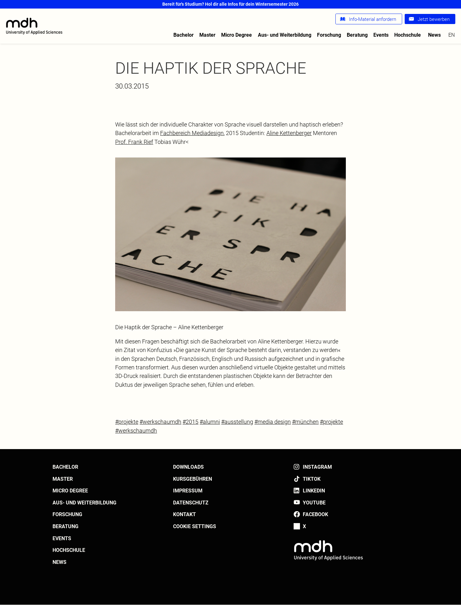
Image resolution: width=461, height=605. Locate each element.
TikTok (312, 479)
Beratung (357, 35)
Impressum (187, 491)
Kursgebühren (192, 479)
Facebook (315, 514)
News (434, 35)
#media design (272, 421)
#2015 (190, 421)
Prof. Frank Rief (134, 142)
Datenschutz (191, 503)
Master (207, 35)
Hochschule (407, 35)
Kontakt (184, 514)
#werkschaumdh (160, 421)
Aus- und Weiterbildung (284, 35)
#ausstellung (237, 421)
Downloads (188, 467)
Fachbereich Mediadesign (192, 133)
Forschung (329, 35)
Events (381, 35)
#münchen (305, 421)
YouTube (314, 503)
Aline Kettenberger (289, 133)
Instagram (317, 467)
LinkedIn (314, 491)
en (451, 35)
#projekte (126, 421)
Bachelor (183, 35)
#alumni (210, 421)
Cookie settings (194, 526)
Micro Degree (236, 35)
